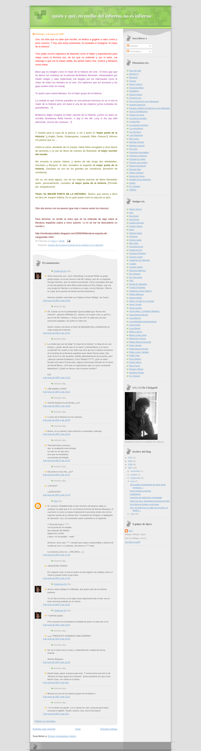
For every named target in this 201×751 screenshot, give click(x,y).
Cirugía (132, 81)
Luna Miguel (134, 328)
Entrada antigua (108, 729)
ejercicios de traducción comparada (146, 497)
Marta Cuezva (135, 332)
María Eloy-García (137, 338)
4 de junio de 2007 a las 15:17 (56, 475)
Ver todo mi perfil (132, 542)
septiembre (135, 478)
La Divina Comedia (137, 118)
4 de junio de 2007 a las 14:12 (56, 392)
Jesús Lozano (135, 308)
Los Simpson (135, 132)
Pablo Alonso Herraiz (138, 349)
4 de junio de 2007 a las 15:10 (56, 434)
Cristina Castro (136, 267)
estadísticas (135, 494)
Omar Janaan (135, 345)
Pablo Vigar (134, 355)
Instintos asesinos (137, 105)
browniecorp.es (136, 246)
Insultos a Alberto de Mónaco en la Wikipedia (149, 108)
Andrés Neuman (136, 223)
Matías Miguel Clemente (140, 342)
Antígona (133, 236)
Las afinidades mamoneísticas (143, 321)
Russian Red (135, 169)
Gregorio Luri (135, 98)
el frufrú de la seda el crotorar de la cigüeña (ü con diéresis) (75, 245)
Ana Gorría (134, 219)
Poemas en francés (138, 156)
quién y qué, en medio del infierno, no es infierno (101, 16)
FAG (131, 281)
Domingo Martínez (137, 270)
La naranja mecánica (138, 125)
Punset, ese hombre (138, 162)
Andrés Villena (135, 226)
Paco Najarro (135, 359)
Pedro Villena (135, 362)
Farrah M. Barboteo (138, 284)
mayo (133, 514)
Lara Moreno (135, 318)
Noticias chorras (136, 142)
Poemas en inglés (137, 159)
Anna (131, 229)
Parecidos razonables (139, 152)
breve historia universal (140, 491)
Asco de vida (135, 70)
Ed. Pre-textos (135, 277)
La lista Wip (134, 121)
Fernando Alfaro (136, 88)
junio (132, 481)
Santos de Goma (137, 176)
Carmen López (136, 257)
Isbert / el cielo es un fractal (141, 301)
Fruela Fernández (137, 287)
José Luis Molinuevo (138, 111)
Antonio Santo (135, 233)
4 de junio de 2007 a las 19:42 (56, 625)
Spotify (132, 183)
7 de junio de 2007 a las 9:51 (56, 714)
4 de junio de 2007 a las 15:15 (56, 460)
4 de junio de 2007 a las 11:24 (56, 377)
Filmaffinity (134, 91)
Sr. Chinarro (134, 186)
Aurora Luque (135, 240)
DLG (56, 501)
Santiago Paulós (136, 372)
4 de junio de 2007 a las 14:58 (56, 406)
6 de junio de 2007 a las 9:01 (56, 682)
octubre (134, 475)
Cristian (132, 264)
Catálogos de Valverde (139, 260)
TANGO (132, 190)
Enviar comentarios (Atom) (62, 736)
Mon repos (134, 139)
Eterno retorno (135, 84)
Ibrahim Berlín (135, 298)
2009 (130, 461)
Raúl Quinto (134, 366)
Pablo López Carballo (139, 352)
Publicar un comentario (45, 721)
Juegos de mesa (136, 115)
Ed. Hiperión (134, 274)
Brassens (133, 77)
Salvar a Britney (136, 173)
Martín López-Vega (137, 335)
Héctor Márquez (136, 294)
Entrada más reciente (44, 729)
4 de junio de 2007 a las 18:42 (56, 604)
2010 (130, 458)
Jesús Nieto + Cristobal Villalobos (144, 311)
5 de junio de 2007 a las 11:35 (56, 662)
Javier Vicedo (135, 304)
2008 (130, 464)
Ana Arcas (133, 216)
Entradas (132, 46)
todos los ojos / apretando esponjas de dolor (150, 501)
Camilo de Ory (60, 271)
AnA (131, 213)
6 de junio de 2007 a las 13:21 (56, 697)
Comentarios (134, 51)
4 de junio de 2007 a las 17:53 (56, 578)
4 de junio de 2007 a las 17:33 (56, 555)
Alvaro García (135, 209)
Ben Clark (133, 243)
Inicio (78, 729)
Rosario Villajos (136, 369)
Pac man (133, 149)
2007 (130, 468)
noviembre (135, 471)
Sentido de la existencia (140, 179)
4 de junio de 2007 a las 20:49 (56, 639)
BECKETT (134, 74)
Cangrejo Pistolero (137, 253)
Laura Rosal (134, 325)
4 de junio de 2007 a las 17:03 (56, 495)
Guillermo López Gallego (140, 291)
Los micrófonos (136, 128)
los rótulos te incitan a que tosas (144, 504)
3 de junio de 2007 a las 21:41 (56, 333)
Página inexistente (137, 166)
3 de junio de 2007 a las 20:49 (56, 300)
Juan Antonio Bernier (138, 315)
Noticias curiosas (137, 145)
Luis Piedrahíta (136, 135)
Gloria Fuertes (135, 94)
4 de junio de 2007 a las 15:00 (56, 420)
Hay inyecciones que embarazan (144, 101)
